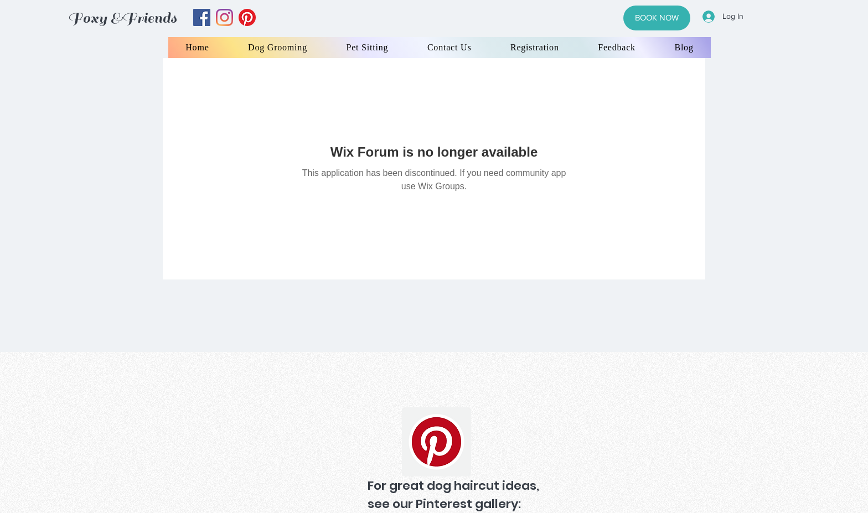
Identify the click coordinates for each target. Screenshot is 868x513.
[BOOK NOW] (656, 18)
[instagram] (224, 17)
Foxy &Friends (122, 18)
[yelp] (247, 17)
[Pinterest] (436, 441)
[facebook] (201, 17)
